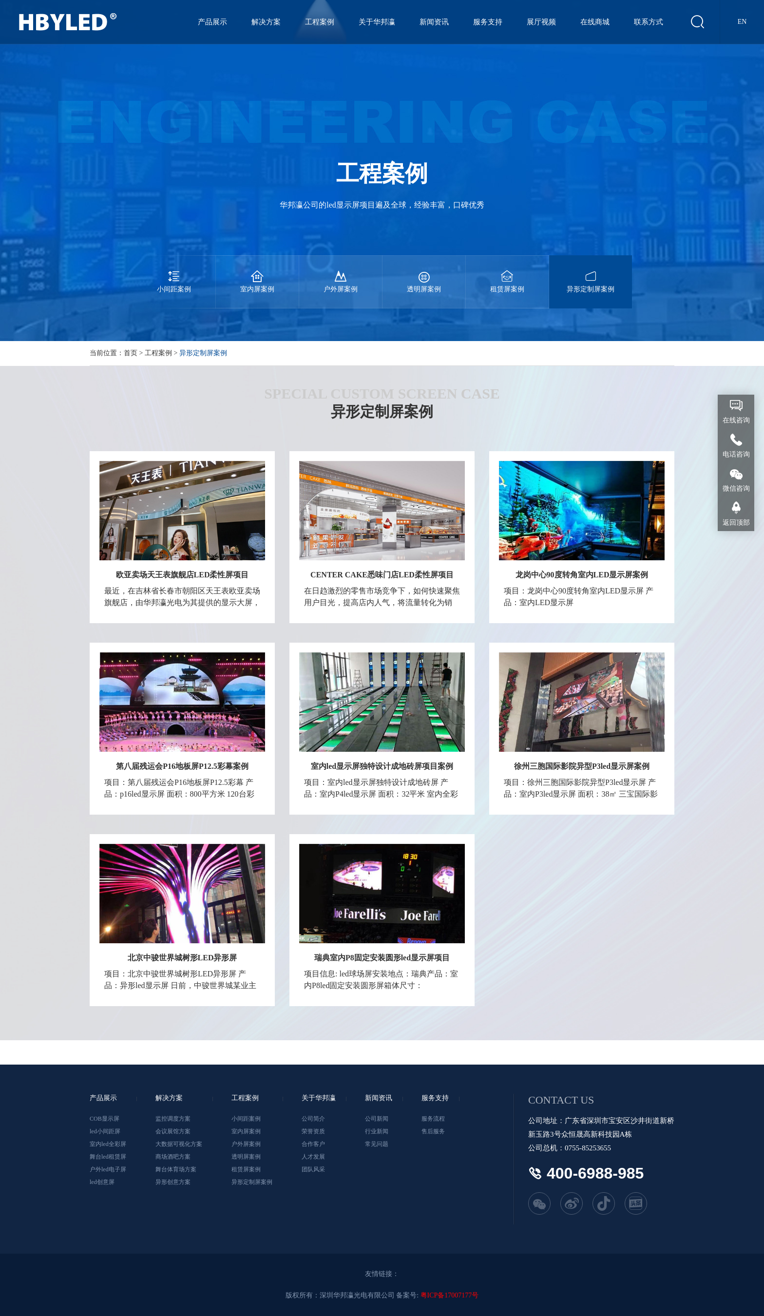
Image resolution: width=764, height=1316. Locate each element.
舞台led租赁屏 (108, 1156)
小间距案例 (174, 274)
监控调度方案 (173, 1118)
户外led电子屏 (108, 1169)
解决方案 (266, 22)
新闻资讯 (434, 22)
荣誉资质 (313, 1131)
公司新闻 (376, 1118)
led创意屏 (102, 1182)
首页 (130, 353)
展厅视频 (541, 22)
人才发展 (313, 1156)
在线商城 (595, 22)
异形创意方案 (173, 1182)
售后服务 (433, 1131)
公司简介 (313, 1118)
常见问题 (376, 1144)
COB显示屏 (104, 1118)
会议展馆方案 (173, 1131)
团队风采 (313, 1169)
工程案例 (319, 22)
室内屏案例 (257, 274)
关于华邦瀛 (377, 22)
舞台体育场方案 (175, 1169)
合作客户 (313, 1144)
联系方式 (648, 22)
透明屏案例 (423, 274)
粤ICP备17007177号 (449, 1295)
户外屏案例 (340, 274)
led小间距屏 (105, 1131)
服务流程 (433, 1118)
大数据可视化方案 (178, 1144)
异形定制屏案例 (590, 274)
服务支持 (487, 22)
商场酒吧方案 (173, 1156)
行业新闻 (376, 1131)
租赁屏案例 (507, 274)
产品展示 (212, 22)
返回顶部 (736, 522)
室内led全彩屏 (108, 1144)
